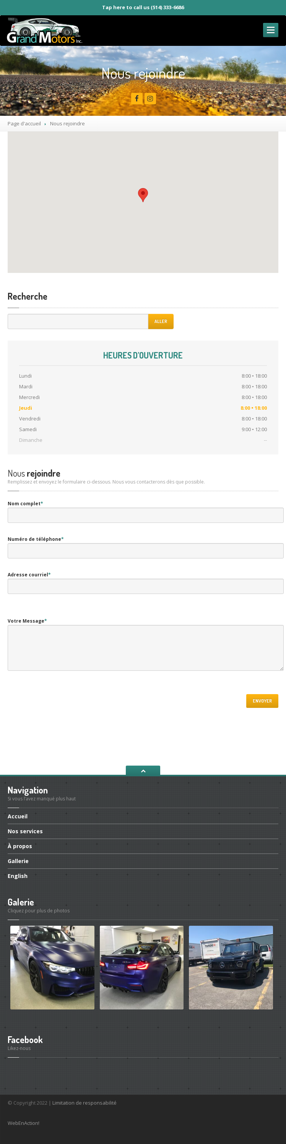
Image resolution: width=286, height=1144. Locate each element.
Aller (160, 321)
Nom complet (25, 503)
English (18, 876)
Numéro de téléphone (36, 539)
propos (20, 846)
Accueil (18, 817)
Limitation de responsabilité (84, 1102)
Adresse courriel (29, 574)
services (25, 831)
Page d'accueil (24, 123)
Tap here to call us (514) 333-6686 (143, 7)
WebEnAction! (23, 1123)
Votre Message (27, 621)
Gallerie (18, 861)
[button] (143, 195)
